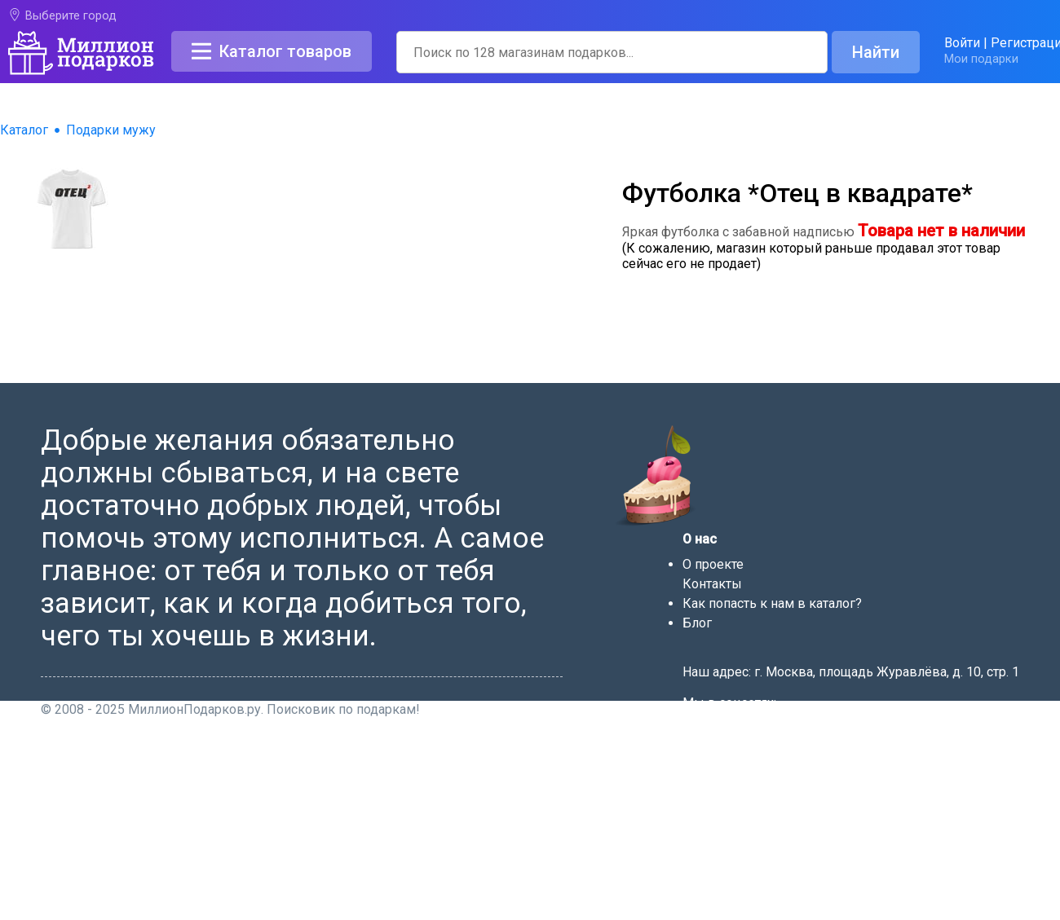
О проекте (713, 564)
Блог (697, 623)
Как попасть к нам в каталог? (772, 603)
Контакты (712, 584)
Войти (962, 43)
